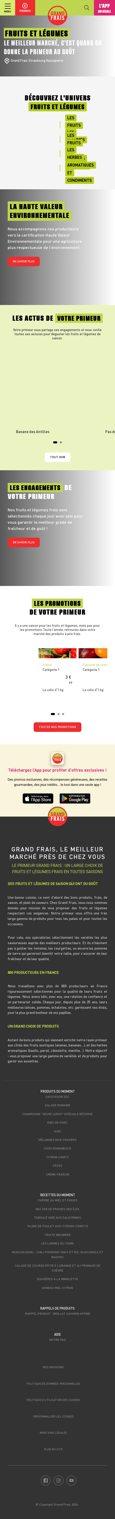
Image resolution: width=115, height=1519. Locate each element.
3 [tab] (64, 715)
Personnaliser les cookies (53, 1416)
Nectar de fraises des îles (57, 1209)
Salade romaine (57, 1105)
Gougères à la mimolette (57, 1279)
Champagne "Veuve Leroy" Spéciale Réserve (57, 1114)
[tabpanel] (57, 389)
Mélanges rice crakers (58, 1140)
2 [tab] (62, 444)
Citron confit (57, 1157)
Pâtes (57, 1165)
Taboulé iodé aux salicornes (57, 1217)
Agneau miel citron (57, 1288)
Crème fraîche (57, 1174)
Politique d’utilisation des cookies (53, 1400)
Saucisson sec (58, 1096)
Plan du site (53, 1449)
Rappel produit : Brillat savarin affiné (57, 1313)
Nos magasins (53, 1367)
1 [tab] (55, 444)
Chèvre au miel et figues (58, 1200)
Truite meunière (57, 1235)
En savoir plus (24, 261)
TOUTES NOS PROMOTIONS (57, 727)
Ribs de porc (57, 1122)
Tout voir (57, 457)
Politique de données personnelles (53, 1383)
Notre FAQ (57, 1339)
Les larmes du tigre (57, 1243)
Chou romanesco (57, 1148)
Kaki (57, 1131)
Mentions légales (53, 1433)
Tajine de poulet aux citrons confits (57, 1226)
